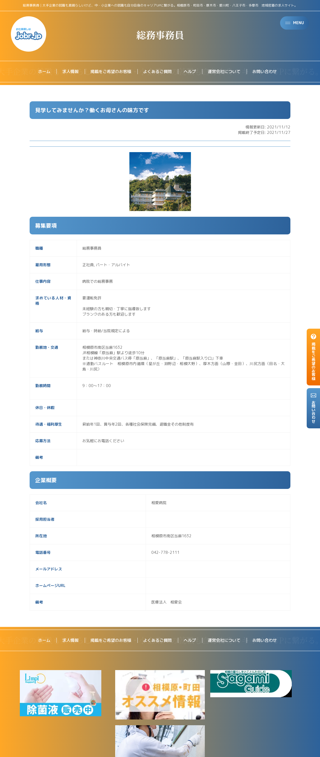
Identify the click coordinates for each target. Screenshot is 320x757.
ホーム (38, 72)
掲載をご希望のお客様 (108, 72)
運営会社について (226, 72)
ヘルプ (190, 72)
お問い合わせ (269, 72)
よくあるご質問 (157, 72)
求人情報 (66, 72)
